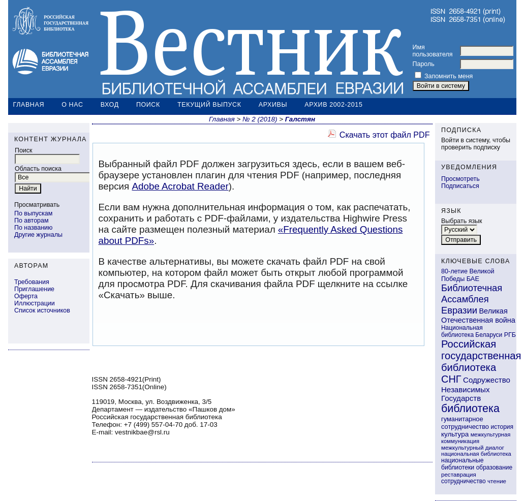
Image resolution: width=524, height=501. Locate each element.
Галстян (300, 119)
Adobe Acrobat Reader (180, 186)
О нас (72, 104)
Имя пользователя (433, 51)
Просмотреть (460, 178)
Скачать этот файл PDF (385, 134)
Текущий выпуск (209, 104)
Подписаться (460, 186)
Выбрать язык (461, 221)
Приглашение (34, 289)
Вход (110, 104)
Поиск (148, 104)
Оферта (26, 296)
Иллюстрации (34, 303)
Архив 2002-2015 (333, 104)
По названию (33, 227)
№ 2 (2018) (259, 119)
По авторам (31, 220)
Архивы (273, 104)
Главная (29, 104)
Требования (31, 282)
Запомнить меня (448, 76)
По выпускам (33, 213)
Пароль (424, 64)
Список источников (42, 310)
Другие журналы (38, 234)
